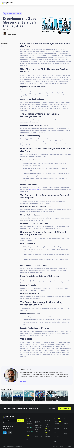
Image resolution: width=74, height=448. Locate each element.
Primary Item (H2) (6, 45)
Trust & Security (66, 434)
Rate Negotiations (47, 419)
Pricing (65, 428)
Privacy (61, 446)
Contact (65, 426)
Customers (56, 423)
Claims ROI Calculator (56, 429)
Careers (65, 421)
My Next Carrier (29, 426)
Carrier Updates (57, 426)
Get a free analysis (64, 408)
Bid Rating (47, 427)
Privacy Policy (11, 423)
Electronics (37, 434)
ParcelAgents (29, 434)
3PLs (36, 431)
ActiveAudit (28, 421)
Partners (66, 423)
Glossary (57, 421)
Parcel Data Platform (29, 430)
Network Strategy (47, 423)
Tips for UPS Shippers (14, 13)
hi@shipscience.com (8, 426)
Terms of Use (55, 446)
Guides (57, 418)
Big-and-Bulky (38, 425)
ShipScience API (29, 438)
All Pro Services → (47, 435)
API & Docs (56, 436)
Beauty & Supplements (38, 422)
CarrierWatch (29, 423)
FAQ (55, 441)
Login (65, 430)
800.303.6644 (6, 428)
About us (66, 418)
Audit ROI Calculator (56, 433)
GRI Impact (47, 431)
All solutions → (38, 436)
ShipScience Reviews (34, 189)
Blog (55, 438)
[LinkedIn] (10, 432)
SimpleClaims (29, 418)
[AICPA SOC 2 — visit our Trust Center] (5, 432)
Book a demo (52, 408)
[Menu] (71, 3)
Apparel (37, 418)
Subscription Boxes (38, 428)
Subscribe (20, 420)
